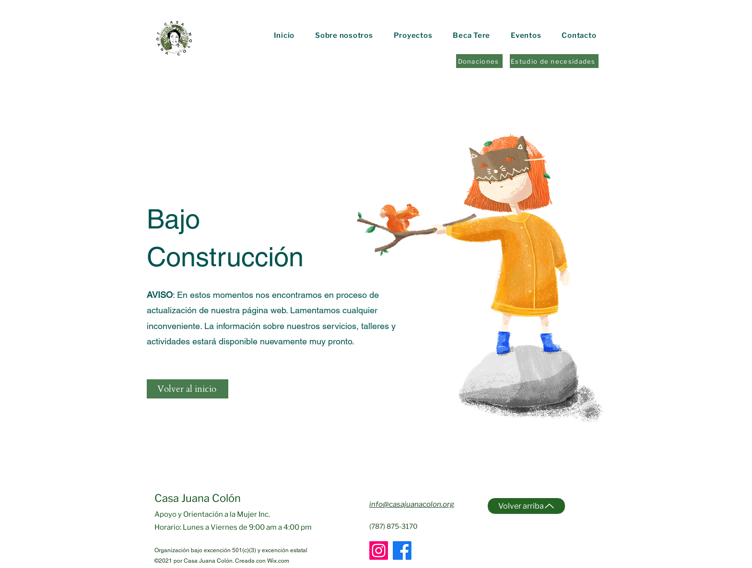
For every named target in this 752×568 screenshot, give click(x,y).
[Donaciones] (479, 61)
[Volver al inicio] (187, 388)
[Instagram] (378, 550)
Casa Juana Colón (197, 498)
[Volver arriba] (526, 506)
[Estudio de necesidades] (554, 61)
